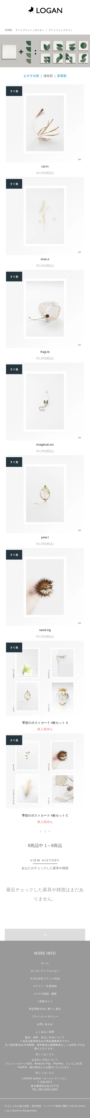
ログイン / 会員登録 (45, 986)
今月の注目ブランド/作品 (45, 978)
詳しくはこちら (45, 1054)
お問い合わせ (45, 1024)
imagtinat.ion (45, 444)
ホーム (45, 963)
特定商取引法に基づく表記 (45, 1008)
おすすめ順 (31, 76)
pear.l (45, 537)
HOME (8, 30)
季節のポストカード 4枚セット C (45, 815)
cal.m (45, 166)
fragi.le (44, 352)
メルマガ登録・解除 (45, 993)
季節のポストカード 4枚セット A (45, 723)
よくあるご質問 (45, 1032)
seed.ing (45, 630)
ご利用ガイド (45, 1001)
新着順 (61, 76)
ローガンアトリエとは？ (45, 971)
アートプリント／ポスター (29, 30)
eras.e (45, 259)
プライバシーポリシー (45, 1016)
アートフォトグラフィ (61, 30)
